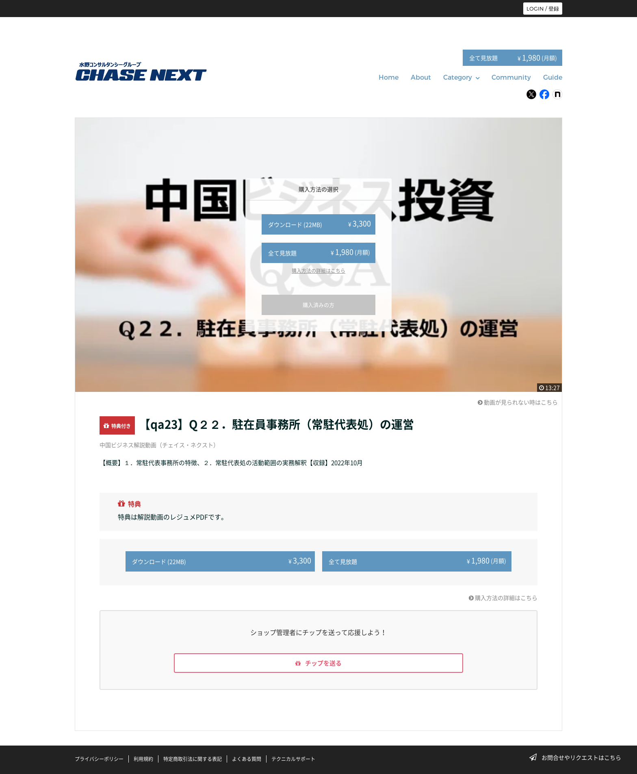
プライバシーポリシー (99, 759)
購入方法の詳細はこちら (318, 270)
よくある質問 (246, 759)
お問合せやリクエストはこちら (577, 757)
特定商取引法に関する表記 (192, 759)
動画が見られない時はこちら (518, 402)
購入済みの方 (318, 305)
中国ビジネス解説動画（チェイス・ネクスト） (159, 445)
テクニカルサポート (293, 759)
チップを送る (318, 662)
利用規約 (143, 759)
